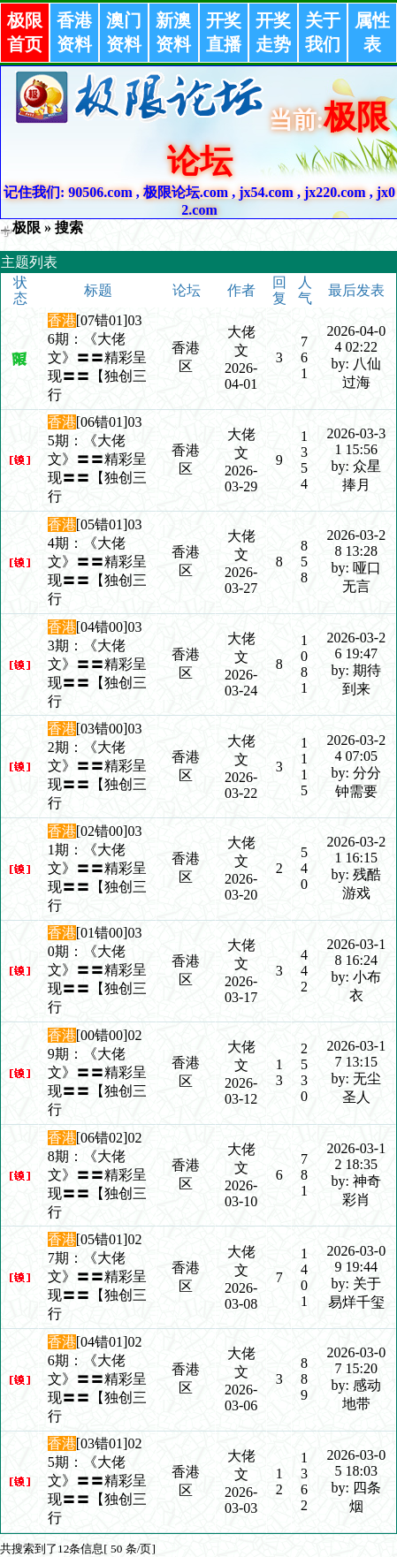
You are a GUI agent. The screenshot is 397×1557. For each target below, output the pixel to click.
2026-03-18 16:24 (356, 952)
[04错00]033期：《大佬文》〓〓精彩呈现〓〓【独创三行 (97, 664)
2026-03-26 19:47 (356, 645)
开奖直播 (223, 32)
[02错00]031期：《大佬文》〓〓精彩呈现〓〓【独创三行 (97, 868)
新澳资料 (173, 32)
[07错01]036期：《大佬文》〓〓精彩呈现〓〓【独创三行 (97, 357)
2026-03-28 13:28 (356, 543)
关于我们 (322, 32)
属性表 (372, 32)
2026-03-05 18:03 (356, 1462)
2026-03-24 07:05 (356, 748)
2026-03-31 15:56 (356, 441)
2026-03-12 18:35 (356, 1156)
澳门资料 (123, 32)
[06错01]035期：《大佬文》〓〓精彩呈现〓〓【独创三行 (97, 459)
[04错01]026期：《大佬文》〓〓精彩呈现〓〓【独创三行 (97, 1379)
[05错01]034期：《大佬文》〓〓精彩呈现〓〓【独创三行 (97, 561)
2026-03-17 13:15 (356, 1053)
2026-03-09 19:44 (356, 1258)
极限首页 (24, 32)
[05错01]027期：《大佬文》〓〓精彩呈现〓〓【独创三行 (97, 1276)
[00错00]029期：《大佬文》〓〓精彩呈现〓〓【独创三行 (97, 1072)
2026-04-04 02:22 (356, 338)
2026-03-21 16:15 (356, 849)
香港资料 (74, 32)
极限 (26, 227)
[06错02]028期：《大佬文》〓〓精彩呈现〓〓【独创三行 (97, 1174)
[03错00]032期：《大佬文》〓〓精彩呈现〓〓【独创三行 (97, 765)
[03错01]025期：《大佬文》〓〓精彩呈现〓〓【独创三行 (97, 1480)
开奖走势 (273, 32)
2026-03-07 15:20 (356, 1360)
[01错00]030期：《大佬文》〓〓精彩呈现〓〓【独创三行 (97, 969)
